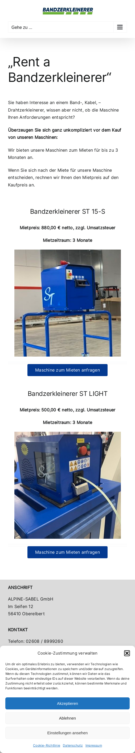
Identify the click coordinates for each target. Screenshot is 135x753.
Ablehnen (67, 718)
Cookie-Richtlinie (46, 745)
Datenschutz (73, 745)
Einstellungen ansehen (67, 733)
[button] (127, 653)
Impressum (93, 745)
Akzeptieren (67, 703)
